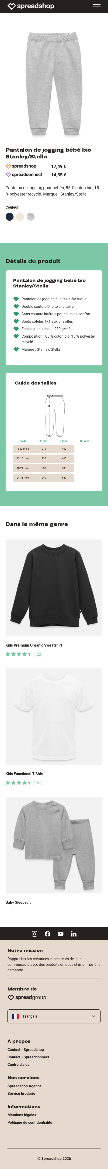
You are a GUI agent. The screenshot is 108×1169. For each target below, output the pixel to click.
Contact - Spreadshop (25, 1049)
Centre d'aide (18, 1064)
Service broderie (21, 1093)
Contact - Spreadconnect (28, 1057)
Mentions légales (21, 1115)
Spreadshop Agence (24, 1086)
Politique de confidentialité (29, 1122)
